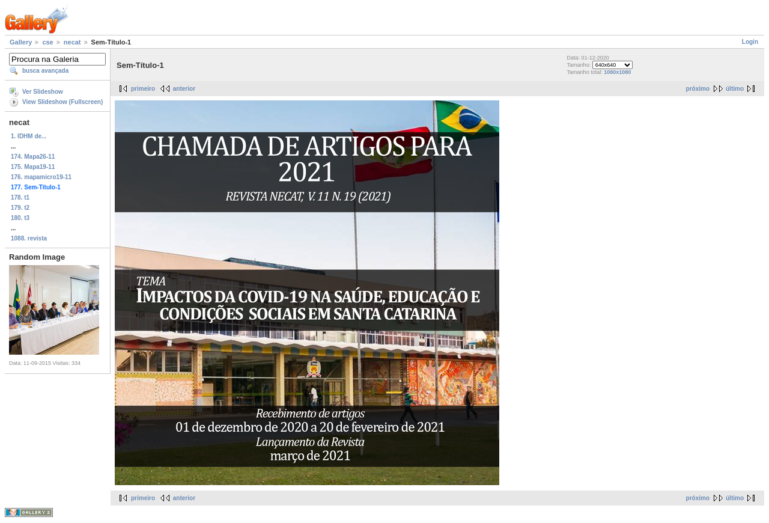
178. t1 (20, 197)
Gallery (21, 42)
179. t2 (20, 207)
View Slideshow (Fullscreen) (62, 102)
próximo (698, 88)
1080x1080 (617, 72)
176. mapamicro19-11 (41, 177)
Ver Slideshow (42, 91)
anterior (184, 88)
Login (750, 41)
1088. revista (29, 238)
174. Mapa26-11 (33, 156)
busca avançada (45, 70)
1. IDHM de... (28, 136)
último (735, 88)
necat (72, 42)
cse (47, 42)
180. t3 (20, 218)
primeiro (143, 88)
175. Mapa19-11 (33, 167)
